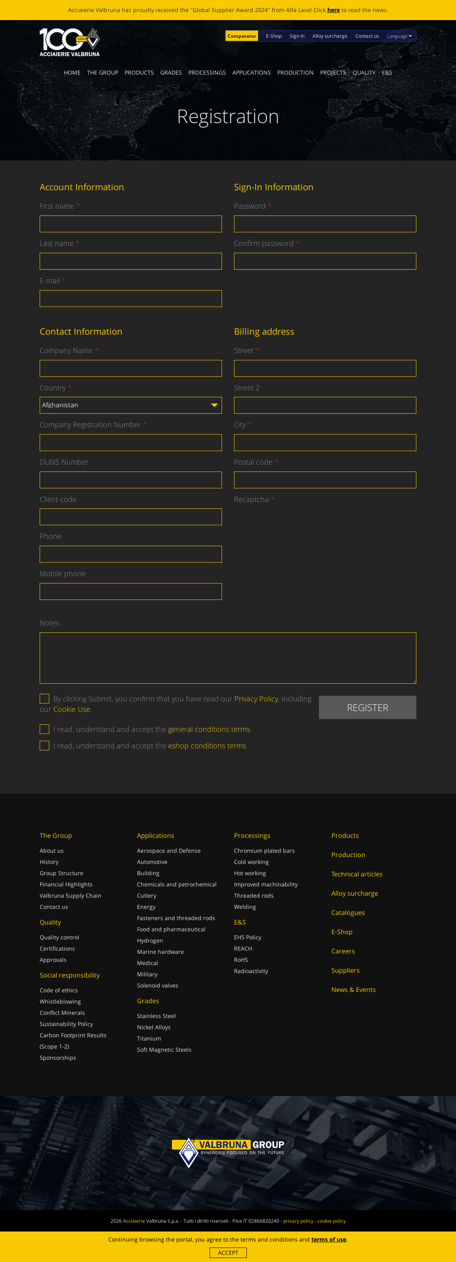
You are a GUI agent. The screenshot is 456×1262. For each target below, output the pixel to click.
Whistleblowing (60, 1001)
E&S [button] (387, 72)
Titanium (149, 1038)
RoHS (241, 959)
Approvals (53, 959)
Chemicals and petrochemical (177, 884)
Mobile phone (63, 573)
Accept (228, 1252)
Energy (146, 906)
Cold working (251, 862)
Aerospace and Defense (169, 850)
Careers (343, 951)
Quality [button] (364, 72)
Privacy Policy (256, 698)
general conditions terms (209, 729)
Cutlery (146, 895)
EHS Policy (247, 937)
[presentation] (295, 524)
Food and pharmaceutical (171, 929)
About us (52, 850)
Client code (58, 499)
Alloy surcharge (330, 36)
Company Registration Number (90, 424)
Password (250, 206)
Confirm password (264, 243)
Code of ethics (59, 990)
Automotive (152, 862)
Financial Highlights (66, 884)
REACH (243, 948)
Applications (251, 72)
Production (295, 72)
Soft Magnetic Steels (164, 1049)
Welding (245, 906)
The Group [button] (102, 72)
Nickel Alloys (154, 1027)
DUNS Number (64, 462)
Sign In (297, 36)
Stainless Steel (156, 1016)
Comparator (242, 36)
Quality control (59, 937)
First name (57, 206)
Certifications (57, 948)
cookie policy (331, 1220)
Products (139, 72)
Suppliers (345, 970)
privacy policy (298, 1220)
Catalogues (348, 912)
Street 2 (247, 387)
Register (367, 707)
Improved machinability (266, 884)
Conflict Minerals (62, 1012)
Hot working (250, 873)
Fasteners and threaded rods (176, 918)
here (333, 10)
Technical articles (357, 874)
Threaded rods (254, 895)
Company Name (66, 350)
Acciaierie (134, 1220)
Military (147, 974)
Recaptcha (251, 499)
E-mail (50, 280)
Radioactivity (251, 971)
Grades (171, 72)
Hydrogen (150, 940)
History (49, 862)
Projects (333, 72)
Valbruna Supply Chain (70, 895)
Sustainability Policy (66, 1024)
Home (72, 72)
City (240, 424)
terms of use (328, 1239)
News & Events (353, 989)
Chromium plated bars (264, 850)
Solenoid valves (157, 985)
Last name (57, 243)
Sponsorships (58, 1057)
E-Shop (274, 36)
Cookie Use (71, 709)
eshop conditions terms (207, 745)
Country (53, 387)
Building (148, 873)
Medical (147, 963)
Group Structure (61, 873)
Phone (50, 536)
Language (399, 36)
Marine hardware (160, 951)
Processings (207, 72)
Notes (49, 623)
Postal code (253, 462)
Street (244, 350)
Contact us (367, 36)
